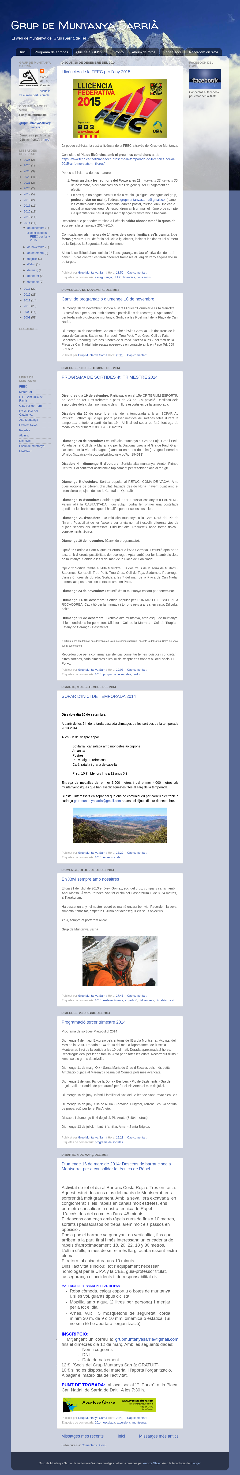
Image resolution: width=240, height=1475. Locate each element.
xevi (170, 1000)
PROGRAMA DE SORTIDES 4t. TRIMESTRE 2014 (110, 377)
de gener (33, 281)
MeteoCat (25, 392)
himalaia (161, 1000)
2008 (27, 317)
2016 (27, 211)
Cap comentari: (137, 272)
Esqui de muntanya (32, 446)
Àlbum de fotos (143, 52)
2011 (27, 300)
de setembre (36, 253)
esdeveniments (113, 1000)
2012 (27, 294)
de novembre (36, 247)
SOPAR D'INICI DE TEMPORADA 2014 (99, 696)
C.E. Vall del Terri (30, 405)
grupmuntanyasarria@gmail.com (143, 199)
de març (33, 270)
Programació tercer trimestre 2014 (94, 1022)
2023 (27, 171)
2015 (27, 217)
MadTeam (25, 451)
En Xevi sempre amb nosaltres (90, 879)
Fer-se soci (172, 52)
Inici (23, 52)
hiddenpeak (146, 1000)
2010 (27, 306)
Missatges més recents (82, 1436)
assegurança (103, 277)
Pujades (24, 430)
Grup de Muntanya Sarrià (84, 25)
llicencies (129, 277)
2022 (27, 177)
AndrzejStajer (152, 1463)
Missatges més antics (159, 1436)
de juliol (32, 258)
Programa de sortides (51, 52)
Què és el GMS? (89, 52)
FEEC (117, 277)
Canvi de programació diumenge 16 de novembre (108, 299)
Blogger (196, 1463)
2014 (98, 674)
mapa (45, 139)
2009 (27, 312)
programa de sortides (117, 674)
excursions (124, 1422)
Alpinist (24, 435)
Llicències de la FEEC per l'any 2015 (96, 72)
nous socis (144, 277)
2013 (27, 288)
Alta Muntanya (28, 419)
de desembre (36, 228)
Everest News (28, 425)
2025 (27, 159)
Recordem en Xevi (203, 52)
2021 (27, 182)
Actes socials (111, 857)
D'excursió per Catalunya (28, 413)
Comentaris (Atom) (94, 1445)
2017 (27, 205)
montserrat (139, 1422)
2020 (27, 188)
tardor (136, 674)
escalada (109, 1422)
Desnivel (24, 441)
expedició (131, 1000)
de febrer (33, 276)
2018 (27, 200)
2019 (27, 194)
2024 (27, 165)
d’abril (31, 264)
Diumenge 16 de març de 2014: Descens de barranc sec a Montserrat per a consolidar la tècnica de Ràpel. (116, 1166)
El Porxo (117, 52)
